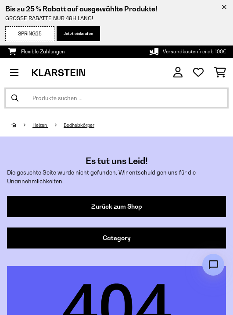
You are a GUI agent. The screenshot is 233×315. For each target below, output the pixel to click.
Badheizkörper (79, 125)
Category (117, 238)
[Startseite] (21, 125)
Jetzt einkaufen (78, 33)
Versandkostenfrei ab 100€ (194, 52)
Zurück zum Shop (116, 206)
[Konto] (178, 72)
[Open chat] (213, 265)
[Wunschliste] (198, 72)
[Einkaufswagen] (220, 72)
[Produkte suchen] (116, 98)
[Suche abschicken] (14, 98)
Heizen (40, 125)
